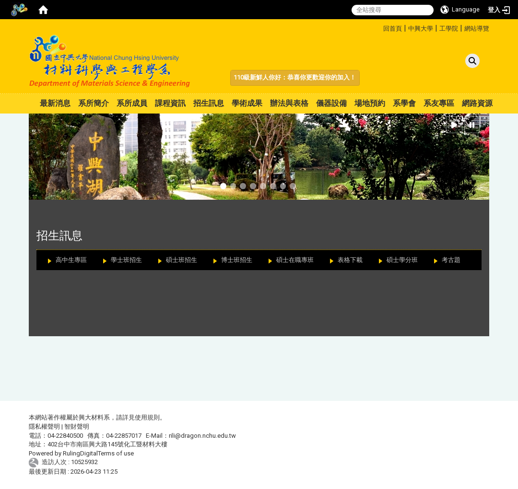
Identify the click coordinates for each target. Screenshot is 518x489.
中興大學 (420, 28)
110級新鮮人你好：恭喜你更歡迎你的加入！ (295, 77)
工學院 (448, 28)
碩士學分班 (402, 259)
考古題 (451, 259)
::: (379, 27)
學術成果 (247, 103)
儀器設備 (331, 103)
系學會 (404, 103)
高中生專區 (71, 259)
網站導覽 (476, 28)
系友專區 (439, 103)
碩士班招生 (181, 259)
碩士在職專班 (295, 259)
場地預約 (369, 103)
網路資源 (477, 103)
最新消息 (55, 103)
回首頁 (392, 28)
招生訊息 (208, 103)
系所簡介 (93, 103)
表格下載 (350, 259)
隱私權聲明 (44, 426)
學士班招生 (126, 259)
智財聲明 (76, 426)
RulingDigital (80, 453)
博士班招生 (236, 259)
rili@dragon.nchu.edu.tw (202, 435)
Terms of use (116, 453)
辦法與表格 (289, 103)
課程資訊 (170, 103)
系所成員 (132, 103)
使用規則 (147, 417)
